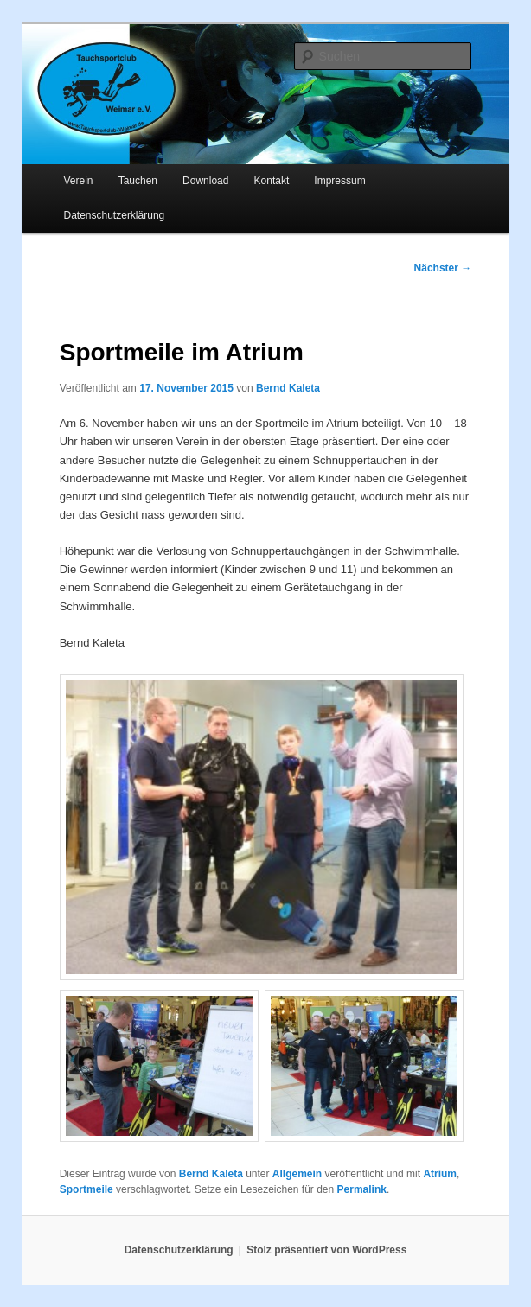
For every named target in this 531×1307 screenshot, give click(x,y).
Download (205, 181)
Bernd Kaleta (288, 388)
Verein (78, 181)
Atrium (440, 1174)
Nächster (443, 268)
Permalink (362, 1189)
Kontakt (272, 181)
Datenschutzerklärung (114, 215)
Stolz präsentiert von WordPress (326, 1250)
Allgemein (297, 1174)
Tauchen (137, 181)
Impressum (339, 181)
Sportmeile (86, 1189)
